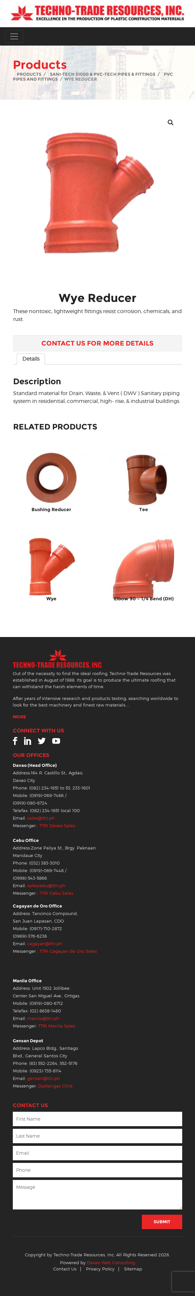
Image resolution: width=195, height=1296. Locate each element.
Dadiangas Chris (55, 1086)
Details (30, 359)
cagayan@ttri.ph (44, 943)
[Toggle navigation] (14, 36)
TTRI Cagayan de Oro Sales (68, 951)
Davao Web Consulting (111, 1262)
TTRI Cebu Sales (56, 893)
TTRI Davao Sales (57, 825)
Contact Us (64, 1268)
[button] (171, 123)
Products (29, 74)
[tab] (31, 359)
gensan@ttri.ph (43, 1078)
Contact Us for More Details (97, 343)
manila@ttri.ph (43, 1018)
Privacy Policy (100, 1268)
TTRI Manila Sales (56, 1026)
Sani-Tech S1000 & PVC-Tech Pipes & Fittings (102, 74)
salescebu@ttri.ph (46, 885)
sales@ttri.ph (41, 818)
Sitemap (133, 1268)
